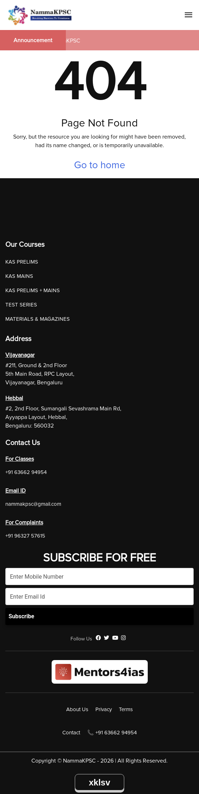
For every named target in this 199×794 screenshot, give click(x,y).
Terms (126, 709)
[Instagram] (123, 638)
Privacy (103, 709)
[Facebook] (98, 638)
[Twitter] (106, 638)
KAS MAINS (19, 276)
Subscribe (21, 616)
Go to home (99, 165)
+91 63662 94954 (26, 472)
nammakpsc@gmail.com (33, 504)
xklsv (99, 782)
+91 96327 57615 (25, 536)
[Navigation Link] (189, 16)
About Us (77, 709)
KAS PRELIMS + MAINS (32, 290)
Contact (71, 732)
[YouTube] (115, 638)
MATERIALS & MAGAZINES (37, 319)
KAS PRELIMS (21, 262)
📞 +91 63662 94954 (112, 732)
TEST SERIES (21, 304)
